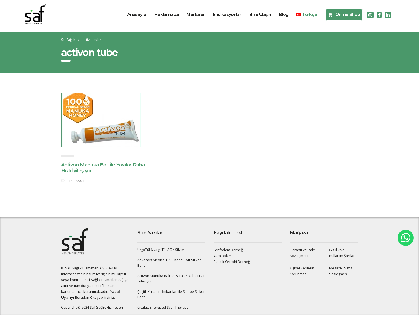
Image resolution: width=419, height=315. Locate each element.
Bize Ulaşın (260, 14)
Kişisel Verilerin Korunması (302, 271)
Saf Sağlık (68, 39)
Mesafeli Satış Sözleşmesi (340, 271)
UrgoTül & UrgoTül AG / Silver (160, 249)
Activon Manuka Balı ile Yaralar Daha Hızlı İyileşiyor (170, 278)
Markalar (196, 14)
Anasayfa (136, 14)
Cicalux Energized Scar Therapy (162, 307)
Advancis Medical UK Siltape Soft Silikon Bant (169, 263)
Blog (283, 14)
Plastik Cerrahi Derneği (232, 261)
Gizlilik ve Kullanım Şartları (342, 252)
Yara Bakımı (223, 255)
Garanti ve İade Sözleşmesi (302, 252)
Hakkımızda (166, 14)
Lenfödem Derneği (229, 249)
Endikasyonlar (227, 14)
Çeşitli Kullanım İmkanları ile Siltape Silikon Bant (171, 294)
